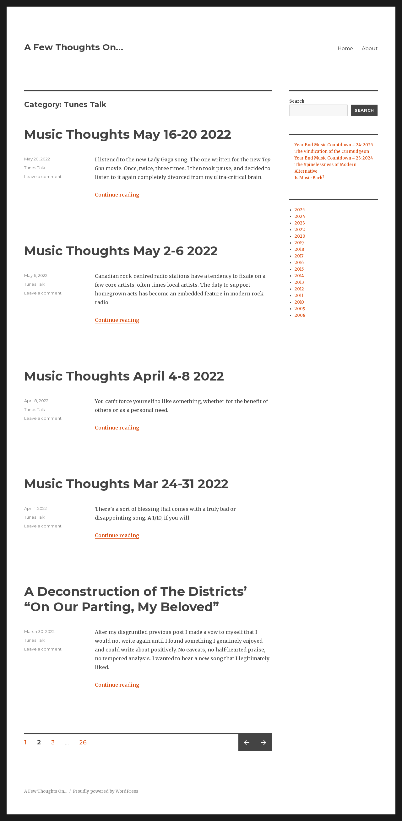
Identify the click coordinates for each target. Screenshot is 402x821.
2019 (299, 243)
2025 (300, 210)
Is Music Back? (309, 178)
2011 (299, 295)
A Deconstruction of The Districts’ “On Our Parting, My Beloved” (135, 599)
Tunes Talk (34, 167)
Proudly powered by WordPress (105, 791)
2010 (299, 302)
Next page (263, 750)
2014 (299, 275)
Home (345, 48)
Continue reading (117, 195)
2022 (300, 229)
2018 (299, 249)
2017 (299, 256)
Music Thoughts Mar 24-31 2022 (126, 483)
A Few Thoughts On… (73, 47)
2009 (300, 308)
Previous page (246, 750)
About (370, 48)
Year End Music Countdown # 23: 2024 (334, 158)
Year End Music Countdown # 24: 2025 (334, 145)
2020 (300, 236)
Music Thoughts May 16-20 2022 (127, 134)
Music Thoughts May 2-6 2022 (121, 250)
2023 (300, 223)
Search (296, 101)
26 (85, 742)
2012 (299, 289)
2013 (299, 282)
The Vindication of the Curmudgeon (332, 151)
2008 (300, 315)
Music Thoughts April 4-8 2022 (124, 376)
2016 (299, 262)
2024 (300, 216)
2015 (299, 269)
